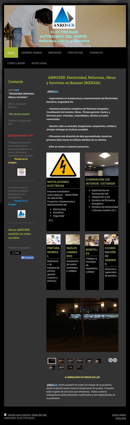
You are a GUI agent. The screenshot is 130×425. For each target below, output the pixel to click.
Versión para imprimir (17, 414)
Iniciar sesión (119, 414)
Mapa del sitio (39, 414)
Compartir (27, 258)
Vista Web (120, 418)
